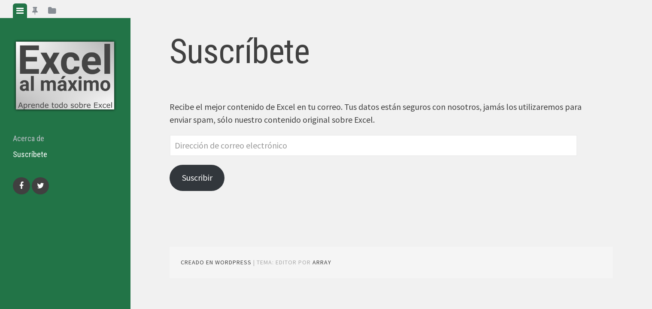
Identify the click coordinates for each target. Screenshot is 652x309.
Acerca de (28, 138)
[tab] (20, 10)
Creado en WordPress (216, 262)
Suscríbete (30, 154)
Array (321, 262)
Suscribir (197, 177)
